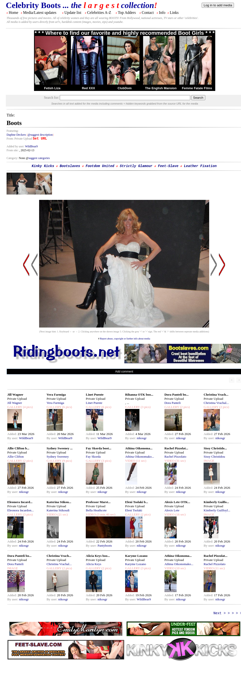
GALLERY (14, 407)
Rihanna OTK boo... (139, 394)
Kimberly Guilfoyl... (217, 510)
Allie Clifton (15, 456)
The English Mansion (161, 88)
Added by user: (16, 146)
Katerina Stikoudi (58, 510)
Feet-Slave (168, 166)
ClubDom (125, 88)
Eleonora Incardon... (20, 510)
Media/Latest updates (39, 12)
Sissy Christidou (214, 456)
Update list (72, 12)
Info (162, 12)
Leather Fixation (200, 166)
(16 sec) (180, 514)
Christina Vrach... (216, 394)
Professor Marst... (98, 502)
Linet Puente (94, 394)
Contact (148, 12)
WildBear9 (31, 146)
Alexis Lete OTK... (177, 502)
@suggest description (40, 134)
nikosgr (141, 438)
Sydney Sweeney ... (60, 448)
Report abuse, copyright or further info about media (125, 338)
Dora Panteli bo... (176, 394)
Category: (13, 158)
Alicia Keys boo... (98, 556)
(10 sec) (180, 568)
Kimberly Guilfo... (216, 502)
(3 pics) (145, 407)
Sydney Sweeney (58, 456)
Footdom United (100, 166)
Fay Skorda (93, 456)
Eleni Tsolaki (133, 510)
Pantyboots (104, 545)
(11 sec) (140, 460)
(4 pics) (27, 407)
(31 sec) (180, 460)
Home (13, 12)
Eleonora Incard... (20, 502)
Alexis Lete (172, 510)
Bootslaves (70, 166)
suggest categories (39, 158)
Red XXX (88, 88)
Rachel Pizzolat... (176, 448)
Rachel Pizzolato (175, 456)
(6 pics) (66, 407)
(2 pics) (184, 407)
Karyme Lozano (136, 556)
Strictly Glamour (136, 166)
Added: (12, 434)
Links (174, 12)
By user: (13, 438)
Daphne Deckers (16, 134)
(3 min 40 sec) (105, 514)
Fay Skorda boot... (98, 448)
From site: (12, 150)
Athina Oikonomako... (139, 456)
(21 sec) (62, 514)
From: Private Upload (19, 138)
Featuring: (12, 131)
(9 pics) (66, 460)
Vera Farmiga (56, 394)
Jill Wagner (15, 394)
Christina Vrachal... (216, 403)
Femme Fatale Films (197, 88)
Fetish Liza (52, 88)
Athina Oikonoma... (139, 448)
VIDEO (130, 460)
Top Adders (127, 12)
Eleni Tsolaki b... (136, 502)
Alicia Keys (93, 564)
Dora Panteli (172, 403)
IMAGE (209, 460)
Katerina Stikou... (59, 502)
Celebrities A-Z (99, 12)
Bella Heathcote (96, 510)
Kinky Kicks (43, 166)
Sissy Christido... (215, 448)
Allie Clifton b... (18, 448)
